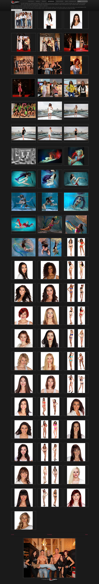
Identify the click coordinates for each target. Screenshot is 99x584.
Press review (59, 1)
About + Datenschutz (70, 1)
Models (38, 1)
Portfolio (31, 1)
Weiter (86, 534)
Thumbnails (49, 534)
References (51, 1)
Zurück (12, 534)
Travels (44, 1)
